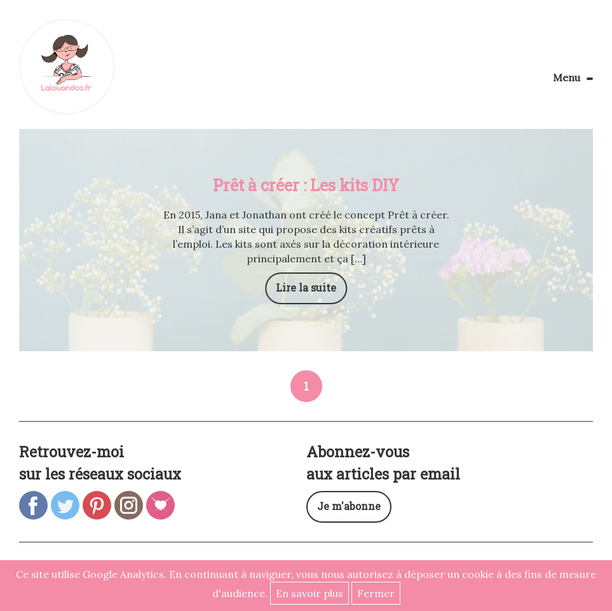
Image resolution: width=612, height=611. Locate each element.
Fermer (376, 593)
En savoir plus (309, 593)
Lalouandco (66, 66)
